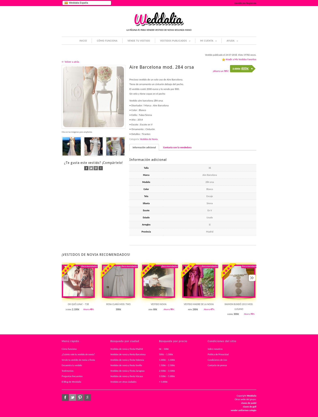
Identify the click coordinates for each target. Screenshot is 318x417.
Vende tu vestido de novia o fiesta (78, 359)
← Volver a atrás (70, 61)
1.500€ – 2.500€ (167, 365)
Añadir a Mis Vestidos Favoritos (241, 59)
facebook (86, 168)
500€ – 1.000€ (166, 354)
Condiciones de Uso (217, 359)
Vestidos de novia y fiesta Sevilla (126, 365)
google (101, 168)
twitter (91, 168)
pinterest (96, 168)
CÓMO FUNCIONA (107, 40)
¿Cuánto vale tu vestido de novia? (78, 354)
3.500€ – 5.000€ (167, 376)
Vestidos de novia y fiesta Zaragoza (127, 370)
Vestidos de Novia (148, 139)
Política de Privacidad (218, 354)
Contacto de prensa (217, 365)
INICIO (83, 40)
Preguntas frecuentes (72, 376)
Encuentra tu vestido (72, 365)
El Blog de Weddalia (71, 381)
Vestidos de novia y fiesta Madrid (126, 349)
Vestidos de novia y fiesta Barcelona (128, 354)
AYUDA (229, 41)
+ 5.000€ (163, 381)
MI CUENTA (206, 41)
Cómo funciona (69, 349)
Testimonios (67, 370)
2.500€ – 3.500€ (167, 370)
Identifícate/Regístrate (245, 3)
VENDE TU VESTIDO (139, 40)
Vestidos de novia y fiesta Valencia (127, 359)
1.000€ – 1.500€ (167, 359)
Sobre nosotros (215, 349)
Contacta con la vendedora (177, 147)
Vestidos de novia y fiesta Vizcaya (126, 376)
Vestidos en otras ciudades (123, 381)
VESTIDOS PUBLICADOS (173, 41)
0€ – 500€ (164, 349)
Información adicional (144, 147)
